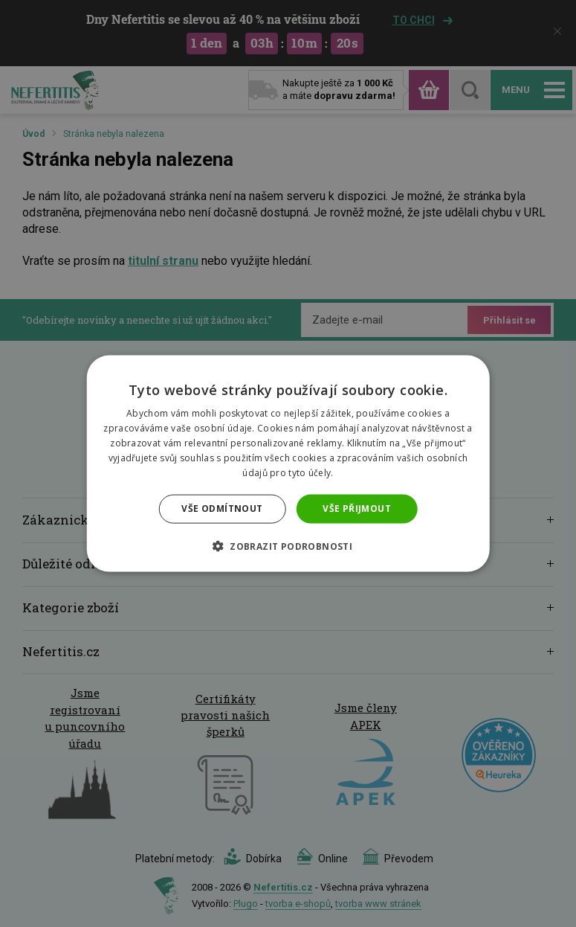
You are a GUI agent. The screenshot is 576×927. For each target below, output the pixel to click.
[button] (288, 545)
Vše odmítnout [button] (221, 508)
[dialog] (288, 463)
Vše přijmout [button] (357, 508)
